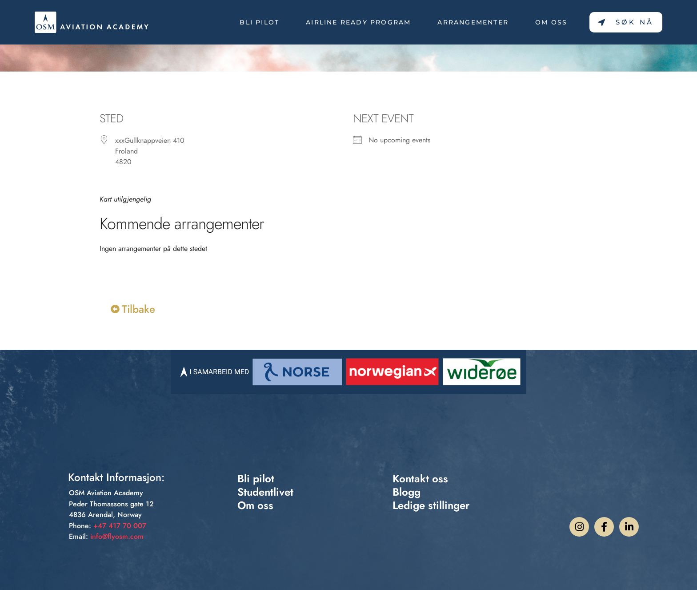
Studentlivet (265, 492)
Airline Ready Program (358, 22)
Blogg (407, 492)
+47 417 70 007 (119, 526)
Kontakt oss (420, 478)
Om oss (551, 22)
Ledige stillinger (431, 505)
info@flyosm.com (117, 536)
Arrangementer (473, 22)
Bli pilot (259, 22)
